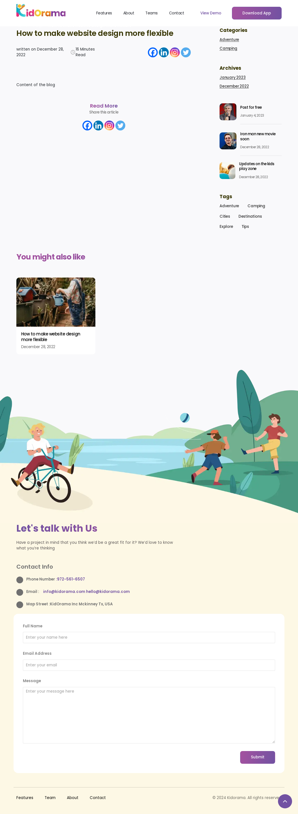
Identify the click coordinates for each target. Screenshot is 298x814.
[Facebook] (153, 52)
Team (50, 797)
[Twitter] (186, 52)
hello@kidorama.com (108, 591)
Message (32, 681)
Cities (225, 216)
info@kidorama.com (64, 591)
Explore (226, 226)
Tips (245, 226)
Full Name (32, 626)
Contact (176, 13)
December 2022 (234, 86)
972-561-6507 (71, 579)
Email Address (37, 653)
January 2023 (233, 77)
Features (104, 13)
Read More (104, 105)
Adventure (229, 39)
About (128, 13)
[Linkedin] (164, 52)
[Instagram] (175, 52)
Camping (228, 48)
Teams (151, 13)
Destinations (250, 216)
